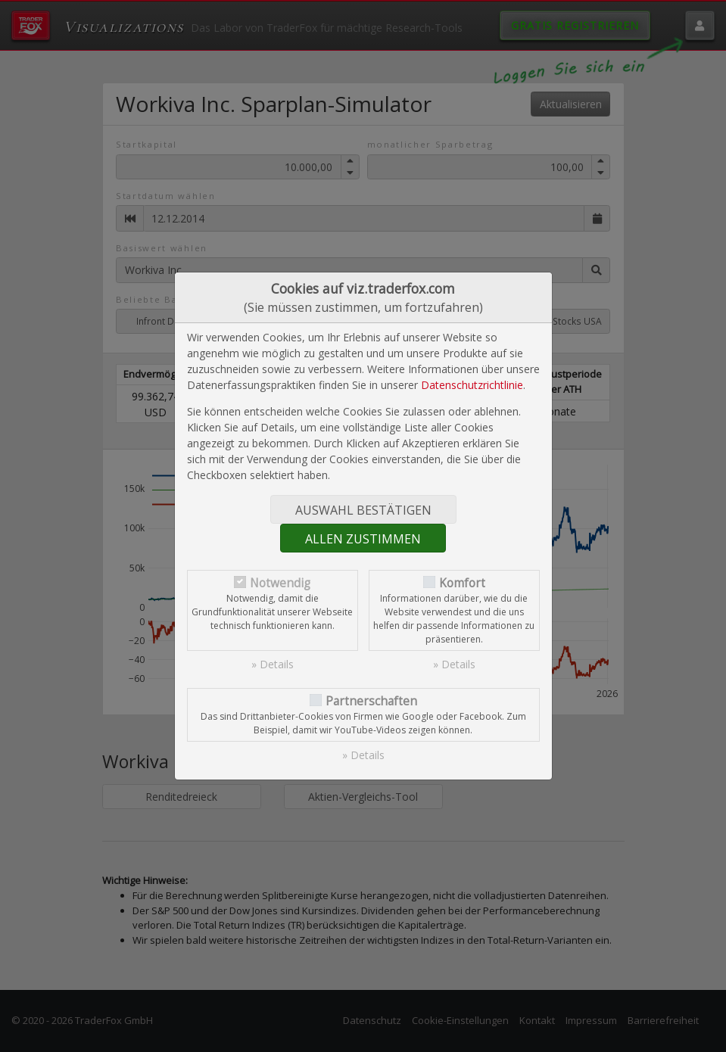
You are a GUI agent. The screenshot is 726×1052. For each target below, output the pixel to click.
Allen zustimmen (363, 539)
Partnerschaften (371, 701)
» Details (272, 664)
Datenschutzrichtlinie (472, 385)
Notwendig (280, 583)
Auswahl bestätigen (363, 510)
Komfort (462, 583)
